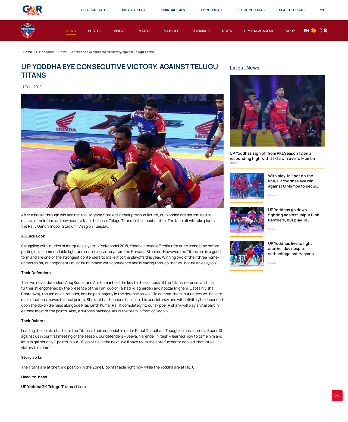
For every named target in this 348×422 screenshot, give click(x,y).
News (233, 162)
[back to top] (337, 395)
